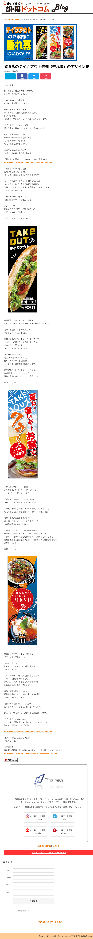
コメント (56, 846)
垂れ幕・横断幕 (14, 19)
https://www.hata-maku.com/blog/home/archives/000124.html (30, 753)
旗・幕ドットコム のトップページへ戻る (49, 852)
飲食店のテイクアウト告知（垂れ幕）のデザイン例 (46, 66)
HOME (5, 19)
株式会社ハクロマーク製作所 (50, 922)
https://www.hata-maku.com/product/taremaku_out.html (28, 162)
